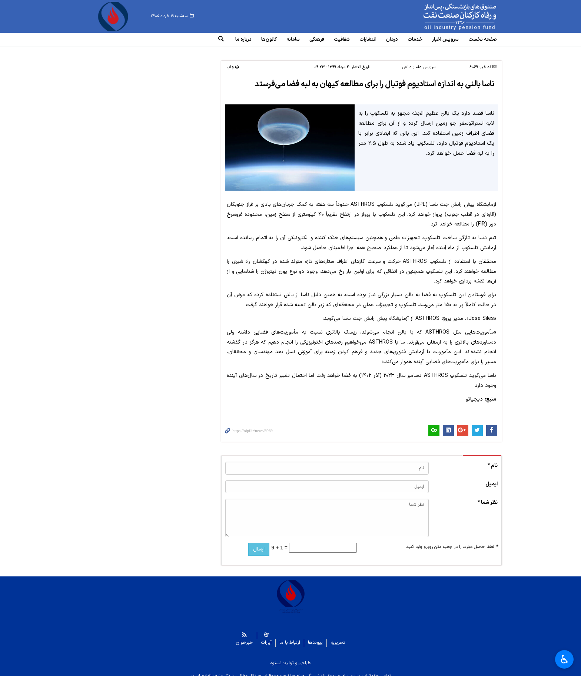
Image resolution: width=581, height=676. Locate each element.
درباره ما (243, 39)
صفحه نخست (482, 39)
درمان (392, 39)
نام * (493, 460)
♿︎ (564, 659)
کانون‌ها (269, 39)
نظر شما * (488, 497)
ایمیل (491, 478)
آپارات (266, 636)
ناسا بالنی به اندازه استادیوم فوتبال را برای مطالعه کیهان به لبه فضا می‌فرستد (373, 79)
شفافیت (342, 39)
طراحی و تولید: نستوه (290, 657)
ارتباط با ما (289, 636)
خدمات (415, 39)
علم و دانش (411, 61)
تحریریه (338, 636)
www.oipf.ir (443, 16)
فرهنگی (316, 39)
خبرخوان (244, 636)
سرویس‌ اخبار (445, 39)
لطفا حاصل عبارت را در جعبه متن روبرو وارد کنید (452, 541)
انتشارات (367, 39)
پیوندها (315, 636)
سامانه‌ (293, 39)
